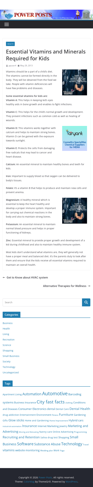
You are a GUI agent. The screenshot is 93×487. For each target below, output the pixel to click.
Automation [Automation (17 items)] (31, 393)
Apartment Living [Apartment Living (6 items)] (12, 394)
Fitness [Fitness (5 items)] (55, 415)
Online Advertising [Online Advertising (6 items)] (63, 431)
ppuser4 (12, 65)
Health (10, 44)
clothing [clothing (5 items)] (69, 402)
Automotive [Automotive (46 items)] (55, 393)
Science (7, 345)
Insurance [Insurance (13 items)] (29, 426)
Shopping (8, 350)
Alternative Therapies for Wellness (66, 286)
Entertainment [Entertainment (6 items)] (28, 414)
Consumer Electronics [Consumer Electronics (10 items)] (32, 409)
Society (6, 361)
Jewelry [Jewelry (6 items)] (63, 426)
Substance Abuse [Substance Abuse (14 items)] (47, 444)
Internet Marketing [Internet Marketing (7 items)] (48, 426)
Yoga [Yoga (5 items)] (62, 450)
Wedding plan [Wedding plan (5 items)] (46, 450)
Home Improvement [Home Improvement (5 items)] (58, 420)
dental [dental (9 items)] (51, 409)
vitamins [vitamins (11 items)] (9, 450)
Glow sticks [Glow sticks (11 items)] (16, 420)
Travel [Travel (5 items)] (86, 444)
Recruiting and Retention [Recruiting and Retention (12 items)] (21, 437)
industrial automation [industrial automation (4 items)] (12, 426)
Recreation (9, 339)
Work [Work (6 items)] (56, 450)
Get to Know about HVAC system (25, 277)
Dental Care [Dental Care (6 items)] (62, 409)
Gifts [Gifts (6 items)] (5, 420)
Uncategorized (11, 372)
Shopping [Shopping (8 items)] (63, 437)
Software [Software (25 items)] (25, 443)
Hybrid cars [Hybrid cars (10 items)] (76, 420)
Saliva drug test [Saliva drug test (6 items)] (49, 437)
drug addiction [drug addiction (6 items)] (11, 414)
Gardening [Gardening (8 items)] (80, 415)
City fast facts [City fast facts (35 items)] (51, 402)
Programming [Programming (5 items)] (80, 432)
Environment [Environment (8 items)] (43, 415)
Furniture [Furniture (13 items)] (66, 414)
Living (6, 334)
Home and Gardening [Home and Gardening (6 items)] (37, 420)
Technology (9, 367)
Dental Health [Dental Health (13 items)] (79, 408)
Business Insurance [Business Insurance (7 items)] (25, 402)
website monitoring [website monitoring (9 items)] (27, 450)
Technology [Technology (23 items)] (71, 443)
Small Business (11, 356)
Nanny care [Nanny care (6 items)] (45, 431)
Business (8, 323)
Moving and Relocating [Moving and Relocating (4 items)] (29, 432)
